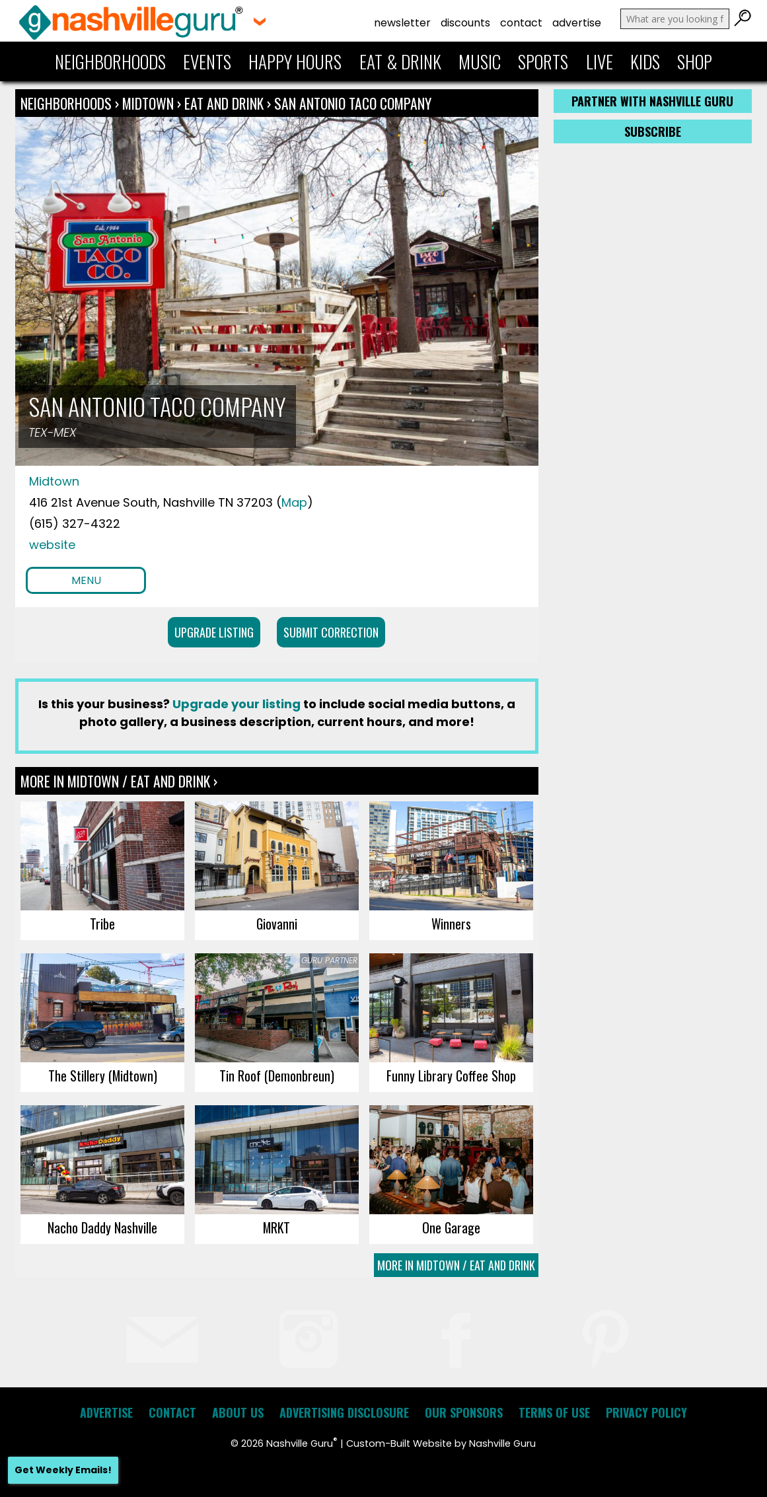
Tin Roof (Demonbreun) (276, 1075)
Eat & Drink (400, 61)
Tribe (102, 923)
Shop (694, 61)
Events (207, 61)
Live (599, 61)
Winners (451, 923)
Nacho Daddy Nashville (102, 1227)
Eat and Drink (224, 103)
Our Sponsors (464, 1412)
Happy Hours (295, 61)
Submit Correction (331, 632)
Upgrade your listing (236, 704)
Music (479, 61)
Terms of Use (554, 1412)
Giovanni (276, 923)
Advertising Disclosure (344, 1412)
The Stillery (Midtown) (102, 1075)
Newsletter (402, 22)
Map (294, 502)
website (52, 544)
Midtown (149, 103)
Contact (521, 22)
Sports (543, 61)
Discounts (465, 22)
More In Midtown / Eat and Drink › (118, 780)
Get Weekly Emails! (63, 1470)
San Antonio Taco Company (352, 103)
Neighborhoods (110, 61)
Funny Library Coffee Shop (451, 1075)
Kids (645, 61)
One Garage (451, 1227)
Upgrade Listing (214, 632)
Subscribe (652, 131)
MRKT (276, 1227)
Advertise (576, 22)
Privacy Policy (646, 1412)
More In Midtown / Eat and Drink (456, 1265)
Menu (86, 580)
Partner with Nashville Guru (652, 101)
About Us (238, 1412)
